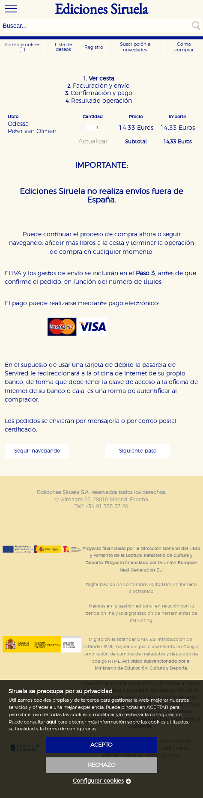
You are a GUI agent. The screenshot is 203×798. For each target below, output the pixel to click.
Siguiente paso (137, 451)
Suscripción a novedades (135, 47)
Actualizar (92, 142)
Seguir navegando (37, 451)
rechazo (102, 765)
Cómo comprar (184, 47)
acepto (101, 745)
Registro (93, 47)
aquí (51, 722)
